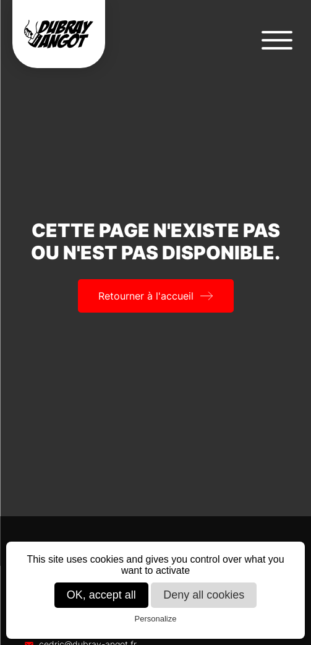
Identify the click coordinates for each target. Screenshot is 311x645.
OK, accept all (101, 595)
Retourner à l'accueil (146, 296)
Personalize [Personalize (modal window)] (156, 618)
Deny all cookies (203, 595)
